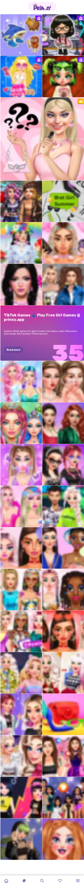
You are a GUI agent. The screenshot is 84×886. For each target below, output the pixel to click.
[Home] (6, 880)
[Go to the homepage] (42, 6)
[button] (24, 880)
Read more (13, 349)
